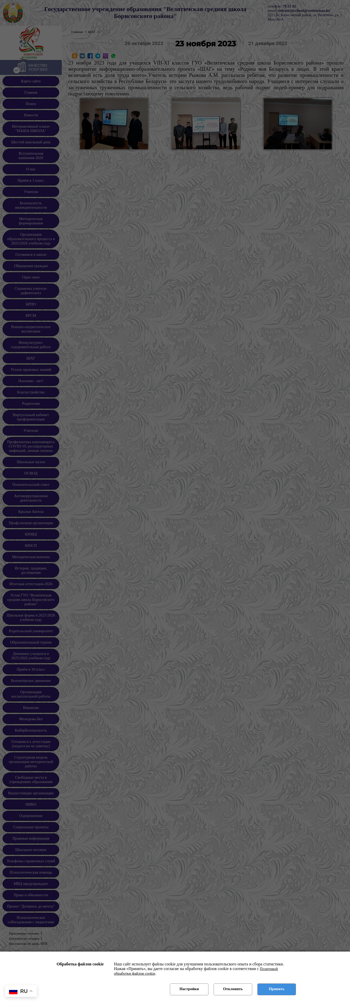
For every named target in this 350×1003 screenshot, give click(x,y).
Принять (277, 989)
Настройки (189, 989)
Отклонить (233, 989)
